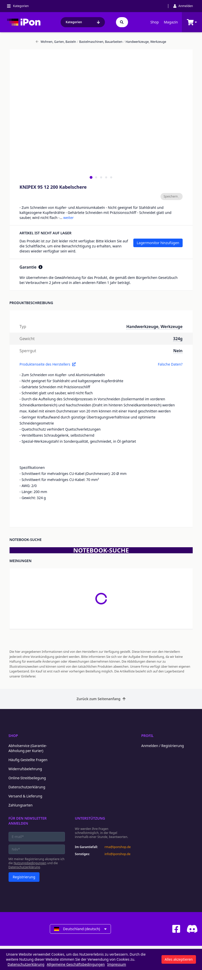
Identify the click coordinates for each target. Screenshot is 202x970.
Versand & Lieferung (25, 796)
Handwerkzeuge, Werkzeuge (145, 42)
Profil (147, 735)
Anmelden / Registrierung (162, 745)
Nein (178, 350)
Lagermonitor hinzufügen (158, 242)
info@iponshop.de (118, 854)
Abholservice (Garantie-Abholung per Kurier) (28, 748)
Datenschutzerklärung (27, 787)
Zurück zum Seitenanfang (101, 698)
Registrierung (24, 877)
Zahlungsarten (21, 805)
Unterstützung (90, 818)
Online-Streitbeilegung (27, 777)
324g (177, 338)
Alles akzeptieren (179, 959)
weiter (68, 217)
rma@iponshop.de (118, 847)
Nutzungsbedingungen (30, 863)
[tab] (91, 177)
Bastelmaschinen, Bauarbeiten (99, 42)
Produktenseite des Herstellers (48, 364)
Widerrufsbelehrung (25, 768)
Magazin (171, 22)
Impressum (116, 964)
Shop (154, 22)
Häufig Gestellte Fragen (28, 759)
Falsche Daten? (170, 364)
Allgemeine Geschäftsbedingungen (76, 964)
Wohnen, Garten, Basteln (56, 42)
